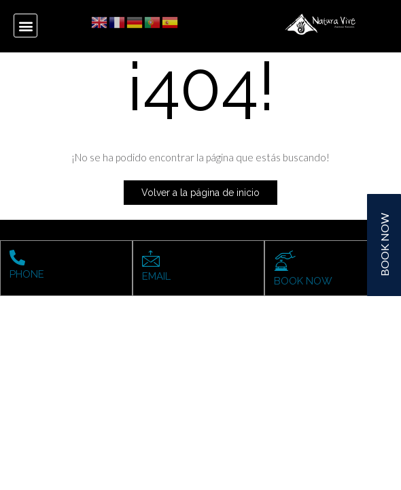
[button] (25, 25)
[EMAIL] (151, 258)
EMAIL (156, 276)
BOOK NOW (303, 281)
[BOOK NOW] (285, 261)
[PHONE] (17, 257)
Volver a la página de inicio (200, 192)
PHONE (27, 274)
